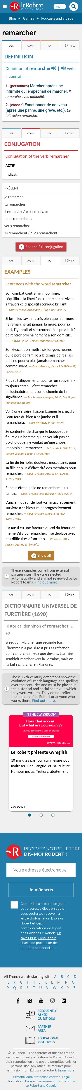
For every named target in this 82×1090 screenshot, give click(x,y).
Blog (12, 18)
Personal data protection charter (36, 1077)
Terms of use (66, 1081)
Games (28, 18)
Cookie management (40, 1081)
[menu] (5, 6)
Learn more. (66, 1070)
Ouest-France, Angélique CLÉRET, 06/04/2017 (37, 310)
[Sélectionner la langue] (60, 6)
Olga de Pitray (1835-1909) (46, 423)
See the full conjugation (44, 246)
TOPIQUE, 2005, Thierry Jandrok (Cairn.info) (37, 341)
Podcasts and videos (57, 18)
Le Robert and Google (41, 1085)
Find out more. (46, 582)
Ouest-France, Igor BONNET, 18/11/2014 (46, 494)
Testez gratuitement (52, 771)
